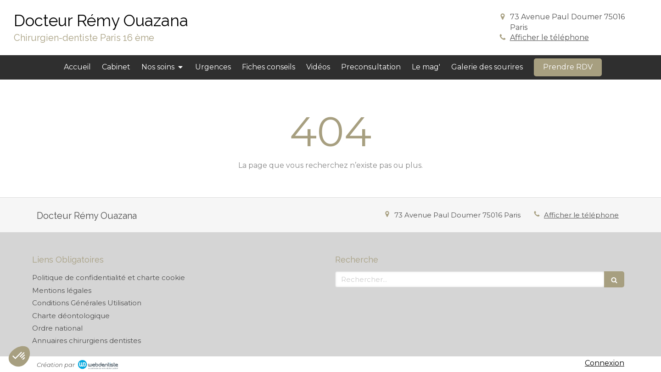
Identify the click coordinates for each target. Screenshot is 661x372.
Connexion (604, 363)
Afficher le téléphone (549, 37)
